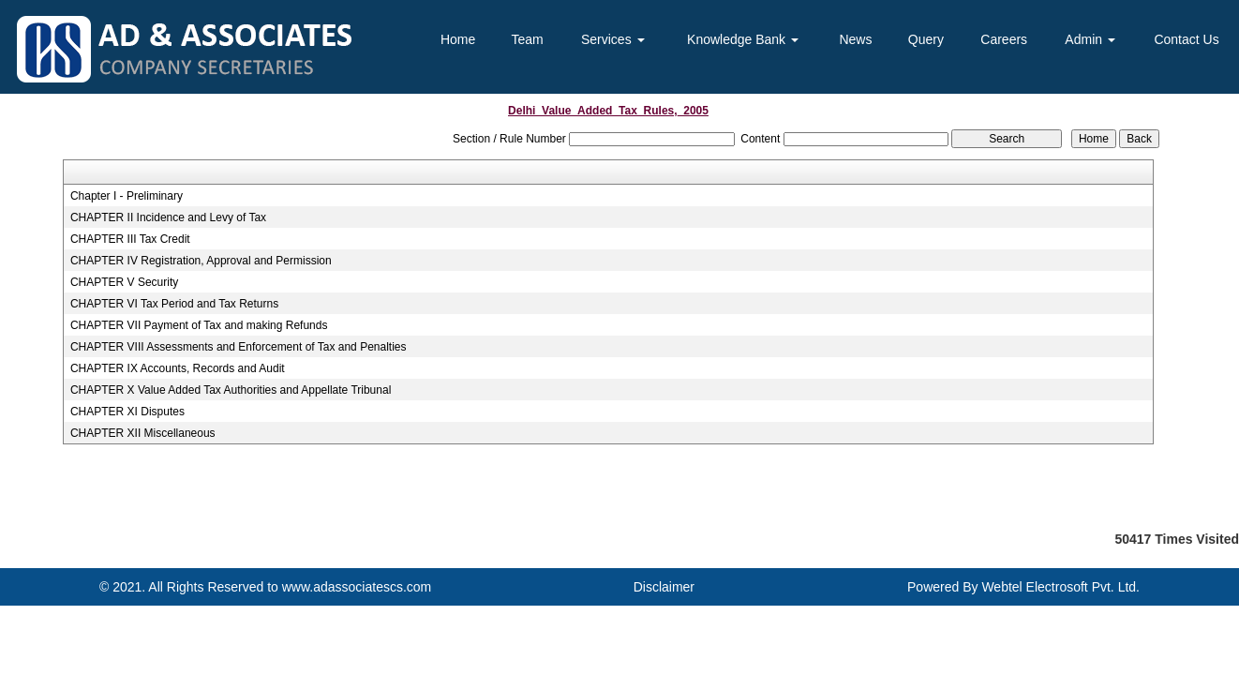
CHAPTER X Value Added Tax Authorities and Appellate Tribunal (230, 390)
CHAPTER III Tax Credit (130, 239)
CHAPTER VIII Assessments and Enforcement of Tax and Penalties (238, 346)
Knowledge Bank (743, 39)
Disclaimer (664, 586)
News (855, 39)
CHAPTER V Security (124, 282)
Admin (1090, 39)
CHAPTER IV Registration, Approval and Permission (201, 260)
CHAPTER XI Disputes (127, 411)
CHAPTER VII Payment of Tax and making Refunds (199, 325)
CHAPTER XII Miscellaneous (143, 433)
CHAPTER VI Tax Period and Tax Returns (174, 303)
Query (926, 39)
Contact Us (1186, 39)
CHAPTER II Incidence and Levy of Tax (168, 217)
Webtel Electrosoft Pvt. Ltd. (1060, 586)
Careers (1003, 39)
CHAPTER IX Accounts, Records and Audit (177, 368)
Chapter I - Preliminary (126, 195)
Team (528, 39)
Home (457, 39)
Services (613, 39)
